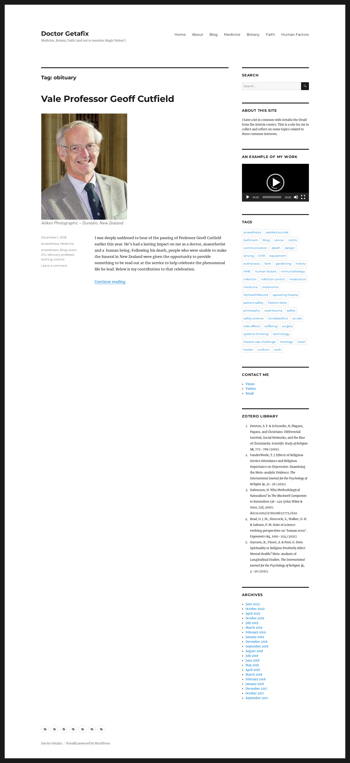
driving (249, 255)
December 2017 (256, 689)
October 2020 (255, 609)
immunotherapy (293, 271)
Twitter (251, 389)
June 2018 (252, 660)
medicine (251, 287)
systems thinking (256, 334)
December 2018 (256, 642)
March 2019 (254, 628)
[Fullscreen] (303, 197)
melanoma (270, 287)
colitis (292, 240)
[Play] (248, 197)
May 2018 (252, 665)
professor (67, 254)
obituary (54, 254)
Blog (213, 34)
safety (291, 310)
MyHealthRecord (256, 295)
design (290, 248)
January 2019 (255, 637)
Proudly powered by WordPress (88, 743)
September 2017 (257, 698)
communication (255, 248)
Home (180, 34)
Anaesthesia (50, 243)
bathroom (251, 240)
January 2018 (255, 684)
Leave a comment (54, 265)
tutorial (59, 259)
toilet (301, 342)
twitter (248, 349)
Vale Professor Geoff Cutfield (107, 98)
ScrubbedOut (278, 318)
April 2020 (253, 613)
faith (268, 263)
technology (281, 334)
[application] (275, 183)
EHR (261, 255)
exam (72, 250)
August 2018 (254, 651)
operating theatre (285, 295)
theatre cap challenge (260, 342)
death (276, 248)
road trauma (273, 310)
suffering (271, 326)
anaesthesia (50, 250)
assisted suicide (277, 232)
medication (297, 279)
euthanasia (252, 263)
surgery (287, 326)
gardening (283, 263)
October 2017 (255, 693)
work (277, 349)
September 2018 (257, 646)
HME (247, 271)
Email (250, 393)
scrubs (297, 318)
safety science (254, 318)
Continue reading (110, 281)
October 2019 (255, 618)
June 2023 (253, 604)
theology (286, 342)
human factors (265, 271)
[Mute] (296, 197)
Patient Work (277, 302)
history (301, 263)
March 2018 (254, 675)
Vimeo (250, 384)
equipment (277, 255)
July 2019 (252, 623)
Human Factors (295, 34)
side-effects (252, 326)
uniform (263, 349)
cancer (279, 240)
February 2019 (256, 632)
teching (46, 259)
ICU (43, 254)
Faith (270, 34)
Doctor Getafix (65, 33)
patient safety (253, 302)
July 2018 (252, 656)
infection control (273, 279)
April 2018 (253, 670)
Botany (253, 34)
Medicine (232, 34)
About (197, 34)
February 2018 (256, 679)
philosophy (252, 310)
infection (250, 279)
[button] (275, 183)
